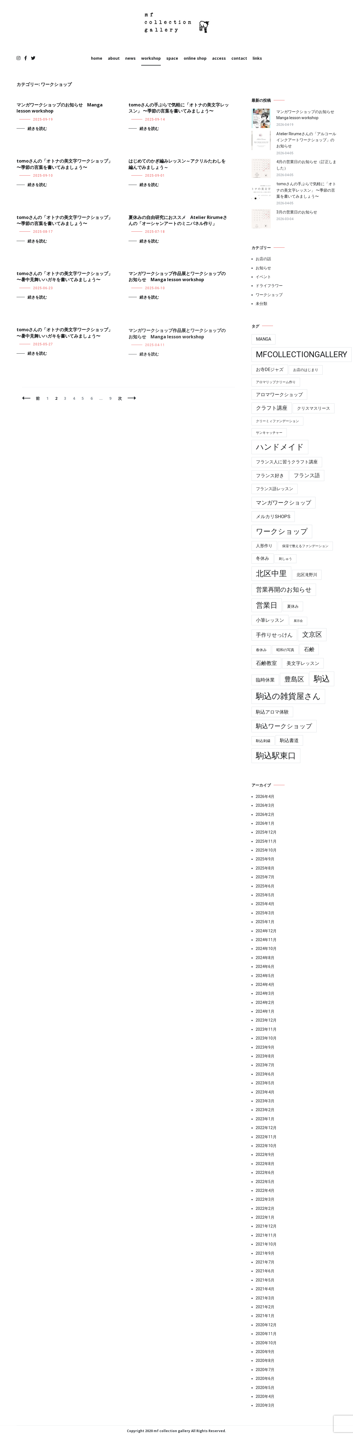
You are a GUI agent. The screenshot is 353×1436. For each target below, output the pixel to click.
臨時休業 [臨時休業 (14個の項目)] (265, 680)
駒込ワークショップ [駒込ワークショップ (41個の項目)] (284, 726)
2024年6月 (265, 966)
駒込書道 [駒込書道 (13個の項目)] (289, 740)
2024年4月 (265, 984)
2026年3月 (265, 805)
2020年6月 (265, 1378)
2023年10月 (266, 1038)
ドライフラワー (269, 285)
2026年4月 (265, 796)
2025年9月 (265, 859)
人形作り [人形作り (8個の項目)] (264, 545)
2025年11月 (266, 841)
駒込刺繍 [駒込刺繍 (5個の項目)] (263, 741)
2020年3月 (265, 1405)
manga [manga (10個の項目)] (263, 339)
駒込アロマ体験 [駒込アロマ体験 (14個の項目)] (272, 712)
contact (239, 58)
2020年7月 (265, 1369)
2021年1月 (265, 1316)
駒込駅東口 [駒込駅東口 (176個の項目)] (276, 755)
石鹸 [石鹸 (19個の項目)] (309, 649)
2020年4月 (265, 1396)
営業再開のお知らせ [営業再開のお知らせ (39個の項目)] (284, 589)
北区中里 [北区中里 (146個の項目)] (271, 573)
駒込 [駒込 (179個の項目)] (322, 678)
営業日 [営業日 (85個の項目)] (266, 605)
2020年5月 (265, 1387)
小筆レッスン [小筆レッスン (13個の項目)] (270, 620)
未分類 (261, 303)
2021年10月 (266, 1244)
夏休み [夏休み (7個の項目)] (293, 606)
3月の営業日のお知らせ (298, 212)
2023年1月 (265, 1119)
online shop (195, 58)
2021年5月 (265, 1280)
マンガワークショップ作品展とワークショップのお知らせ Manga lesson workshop (177, 278)
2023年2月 (265, 1110)
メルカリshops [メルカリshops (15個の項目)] (273, 516)
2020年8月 (265, 1360)
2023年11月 (266, 1029)
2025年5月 (265, 895)
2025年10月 (266, 850)
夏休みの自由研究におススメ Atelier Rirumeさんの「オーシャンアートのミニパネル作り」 (178, 220)
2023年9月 (265, 1047)
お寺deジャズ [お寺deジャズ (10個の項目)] (270, 369)
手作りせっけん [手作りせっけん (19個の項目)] (274, 635)
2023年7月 (265, 1065)
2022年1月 (265, 1217)
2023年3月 (265, 1101)
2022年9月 (265, 1154)
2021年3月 (265, 1298)
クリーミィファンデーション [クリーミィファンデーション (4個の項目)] (277, 421)
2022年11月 (266, 1137)
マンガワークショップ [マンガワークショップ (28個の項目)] (283, 502)
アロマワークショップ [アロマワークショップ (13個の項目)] (279, 394)
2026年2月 (265, 814)
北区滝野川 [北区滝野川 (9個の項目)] (306, 574)
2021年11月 (266, 1235)
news (130, 58)
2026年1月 (265, 823)
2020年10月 (266, 1343)
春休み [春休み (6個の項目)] (261, 650)
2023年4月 (265, 1092)
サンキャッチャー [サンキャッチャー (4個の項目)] (269, 433)
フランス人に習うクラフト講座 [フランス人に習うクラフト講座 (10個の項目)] (287, 461)
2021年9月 (265, 1253)
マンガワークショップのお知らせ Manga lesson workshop (306, 114)
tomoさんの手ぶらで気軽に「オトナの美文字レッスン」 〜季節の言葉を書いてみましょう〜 (179, 108)
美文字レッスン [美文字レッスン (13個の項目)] (303, 663)
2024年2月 (265, 1002)
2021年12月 (266, 1226)
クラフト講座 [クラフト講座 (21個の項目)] (271, 408)
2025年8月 (265, 868)
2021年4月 (265, 1289)
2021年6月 (265, 1271)
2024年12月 (266, 931)
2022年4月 (265, 1190)
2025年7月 (265, 877)
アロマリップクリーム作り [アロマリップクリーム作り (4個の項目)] (276, 382)
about (114, 58)
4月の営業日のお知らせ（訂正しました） (306, 165)
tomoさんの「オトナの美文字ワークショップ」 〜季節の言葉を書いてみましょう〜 (65, 164)
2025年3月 (265, 913)
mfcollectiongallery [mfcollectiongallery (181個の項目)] (301, 354)
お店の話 (263, 259)
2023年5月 (265, 1083)
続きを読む (37, 128)
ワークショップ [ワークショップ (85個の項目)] (282, 531)
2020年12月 (266, 1325)
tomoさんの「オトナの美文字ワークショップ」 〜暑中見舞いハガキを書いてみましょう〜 (65, 276)
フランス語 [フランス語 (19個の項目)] (307, 475)
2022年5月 (265, 1181)
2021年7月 (265, 1262)
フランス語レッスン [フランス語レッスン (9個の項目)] (274, 488)
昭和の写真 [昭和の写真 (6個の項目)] (285, 650)
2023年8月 (265, 1056)
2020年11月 (266, 1333)
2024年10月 (266, 948)
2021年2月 (265, 1307)
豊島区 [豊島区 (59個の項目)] (294, 679)
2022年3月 (265, 1199)
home (96, 58)
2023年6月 (265, 1074)
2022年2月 (265, 1208)
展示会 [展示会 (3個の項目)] (298, 621)
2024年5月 (265, 975)
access (219, 58)
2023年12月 (266, 1020)
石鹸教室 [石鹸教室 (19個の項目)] (266, 663)
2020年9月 (265, 1351)
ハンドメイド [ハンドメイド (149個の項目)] (280, 446)
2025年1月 (265, 922)
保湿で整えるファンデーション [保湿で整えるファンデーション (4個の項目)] (305, 546)
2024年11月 (266, 940)
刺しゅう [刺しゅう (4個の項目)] (285, 559)
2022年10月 (266, 1145)
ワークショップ (269, 295)
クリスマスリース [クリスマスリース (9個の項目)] (313, 408)
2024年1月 (265, 1011)
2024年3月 (265, 993)
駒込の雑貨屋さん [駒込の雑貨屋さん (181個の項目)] (288, 696)
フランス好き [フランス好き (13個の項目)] (270, 475)
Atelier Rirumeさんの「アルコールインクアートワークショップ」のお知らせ (306, 140)
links (257, 58)
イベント (263, 277)
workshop (151, 58)
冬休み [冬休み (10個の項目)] (262, 558)
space (172, 58)
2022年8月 (265, 1163)
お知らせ (263, 268)
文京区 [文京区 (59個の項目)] (312, 634)
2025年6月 (265, 886)
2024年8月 (265, 957)
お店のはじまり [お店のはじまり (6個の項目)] (305, 370)
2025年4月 (265, 904)
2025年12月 (266, 832)
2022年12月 (266, 1128)
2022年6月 (265, 1172)
